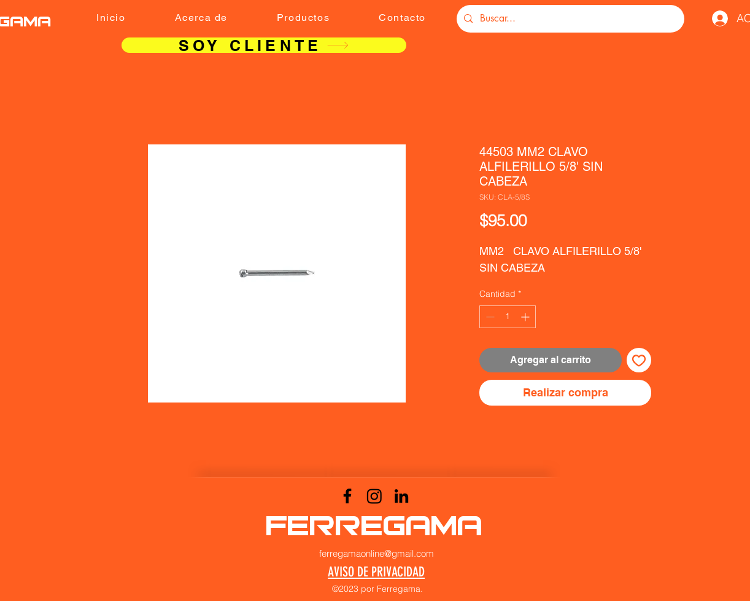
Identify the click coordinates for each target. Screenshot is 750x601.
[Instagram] (374, 496)
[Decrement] (489, 317)
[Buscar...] (569, 19)
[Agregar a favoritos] (639, 360)
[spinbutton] (508, 317)
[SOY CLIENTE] (264, 45)
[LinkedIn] (401, 496)
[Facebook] (347, 496)
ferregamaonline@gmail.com (376, 553)
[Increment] (526, 317)
